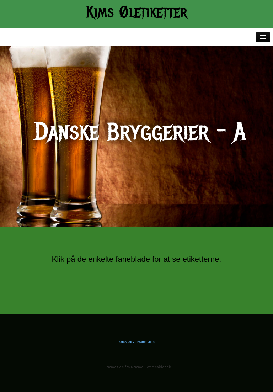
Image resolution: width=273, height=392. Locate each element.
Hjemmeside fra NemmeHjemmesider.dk (137, 367)
